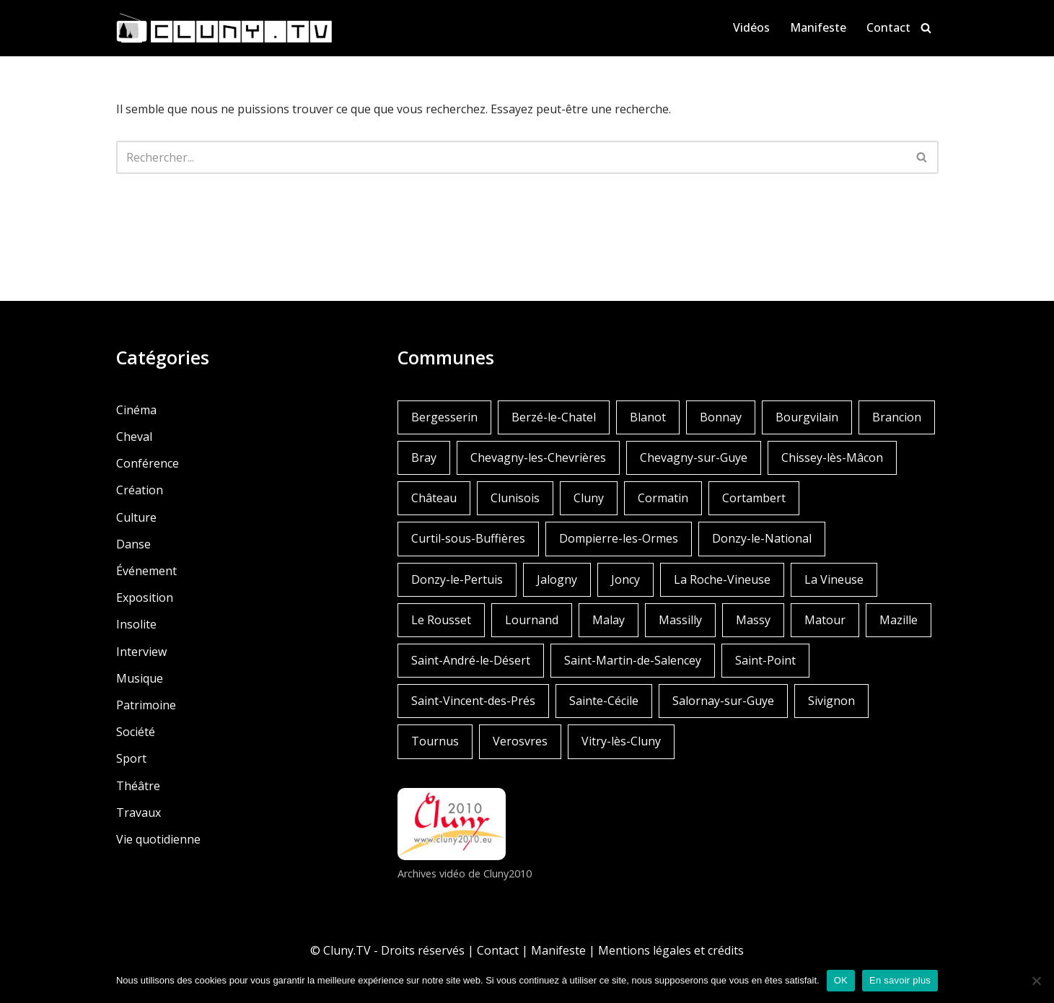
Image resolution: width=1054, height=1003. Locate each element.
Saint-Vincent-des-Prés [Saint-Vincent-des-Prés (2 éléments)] (473, 701)
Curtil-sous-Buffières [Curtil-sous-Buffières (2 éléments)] (468, 538)
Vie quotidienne (158, 839)
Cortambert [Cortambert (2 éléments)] (754, 498)
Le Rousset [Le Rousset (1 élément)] (441, 620)
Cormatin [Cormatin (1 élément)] (663, 498)
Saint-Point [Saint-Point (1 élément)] (765, 660)
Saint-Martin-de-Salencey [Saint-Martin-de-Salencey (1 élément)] (632, 660)
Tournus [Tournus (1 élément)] (435, 741)
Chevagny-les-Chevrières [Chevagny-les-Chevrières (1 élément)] (538, 457)
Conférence (147, 463)
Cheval (134, 436)
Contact (888, 27)
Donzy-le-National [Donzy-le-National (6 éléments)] (762, 538)
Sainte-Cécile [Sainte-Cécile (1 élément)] (603, 701)
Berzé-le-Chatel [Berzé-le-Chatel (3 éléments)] (553, 417)
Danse (133, 544)
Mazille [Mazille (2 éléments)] (898, 620)
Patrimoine (146, 705)
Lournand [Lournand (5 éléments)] (531, 620)
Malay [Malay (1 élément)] (608, 620)
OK (841, 980)
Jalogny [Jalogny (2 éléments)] (557, 579)
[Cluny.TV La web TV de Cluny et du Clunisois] (224, 28)
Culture (136, 517)
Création (139, 490)
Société (135, 732)
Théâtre (138, 786)
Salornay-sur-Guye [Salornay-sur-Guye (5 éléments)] (723, 701)
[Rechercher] (926, 27)
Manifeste (818, 27)
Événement (146, 571)
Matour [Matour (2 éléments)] (825, 620)
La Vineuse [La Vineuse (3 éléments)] (834, 579)
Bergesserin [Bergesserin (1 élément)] (444, 417)
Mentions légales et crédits (671, 950)
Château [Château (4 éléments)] (434, 498)
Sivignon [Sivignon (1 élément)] (831, 701)
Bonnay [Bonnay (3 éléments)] (721, 417)
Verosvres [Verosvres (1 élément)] (520, 741)
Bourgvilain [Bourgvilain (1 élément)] (807, 417)
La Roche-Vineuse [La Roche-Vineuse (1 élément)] (722, 579)
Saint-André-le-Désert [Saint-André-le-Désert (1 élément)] (470, 660)
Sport (131, 758)
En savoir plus (900, 980)
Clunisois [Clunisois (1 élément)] (515, 498)
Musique (139, 678)
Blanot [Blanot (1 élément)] (648, 417)
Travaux (138, 812)
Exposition (144, 597)
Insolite (136, 624)
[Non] (1036, 980)
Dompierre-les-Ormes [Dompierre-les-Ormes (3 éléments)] (618, 538)
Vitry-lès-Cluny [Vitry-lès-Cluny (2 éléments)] (621, 741)
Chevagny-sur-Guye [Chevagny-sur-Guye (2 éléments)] (693, 457)
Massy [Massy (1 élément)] (753, 620)
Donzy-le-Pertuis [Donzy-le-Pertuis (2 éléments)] (457, 579)
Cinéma (136, 410)
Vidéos (751, 27)
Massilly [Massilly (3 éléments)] (680, 620)
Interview (141, 652)
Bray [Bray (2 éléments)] (423, 457)
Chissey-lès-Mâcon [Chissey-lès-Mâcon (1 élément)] (832, 457)
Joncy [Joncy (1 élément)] (625, 579)
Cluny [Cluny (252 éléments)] (589, 498)
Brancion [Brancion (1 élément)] (896, 417)
